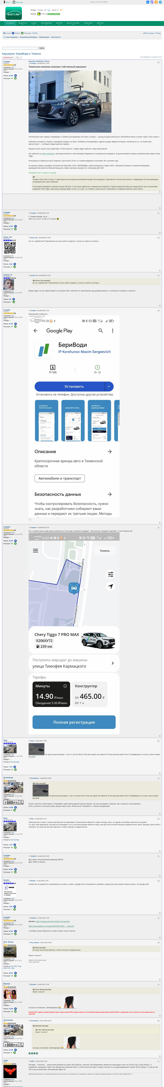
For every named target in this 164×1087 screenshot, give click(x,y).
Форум (59, 23)
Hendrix (6, 880)
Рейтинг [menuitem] (17, 33)
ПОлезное (88, 23)
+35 (12, 976)
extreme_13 (7, 275)
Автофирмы (46, 23)
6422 (12, 67)
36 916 (11, 973)
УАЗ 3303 (14, 966)
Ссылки (8, 33)
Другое (100, 23)
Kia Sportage (15, 762)
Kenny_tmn (7, 237)
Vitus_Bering (8, 942)
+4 (11, 267)
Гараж (33, 23)
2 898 (10, 906)
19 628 (11, 1008)
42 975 (11, 75)
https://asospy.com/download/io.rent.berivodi (53, 921)
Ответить (7, 57)
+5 (11, 810)
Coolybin (6, 62)
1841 (12, 754)
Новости (22, 23)
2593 (12, 1000)
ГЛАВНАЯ (10, 24)
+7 (11, 909)
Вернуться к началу (160, 192)
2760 (12, 959)
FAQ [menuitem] (36, 33)
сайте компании (48, 154)
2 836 (10, 264)
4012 (12, 1079)
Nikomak (6, 984)
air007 (5, 1061)
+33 (12, 769)
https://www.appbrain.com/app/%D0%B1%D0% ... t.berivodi (51, 926)
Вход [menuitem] (159, 33)
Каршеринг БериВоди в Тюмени (21, 53)
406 (12, 291)
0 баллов (44, 14)
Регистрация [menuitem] (150, 33)
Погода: (34, 10)
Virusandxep (8, 778)
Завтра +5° (57, 10)
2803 (12, 794)
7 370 (10, 767)
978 (10, 299)
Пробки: (34, 14)
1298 (12, 898)
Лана (5, 740)
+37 (12, 78)
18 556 (11, 807)
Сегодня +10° (44, 10)
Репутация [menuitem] (27, 33)
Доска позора (73, 23)
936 (12, 256)
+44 (12, 1011)
